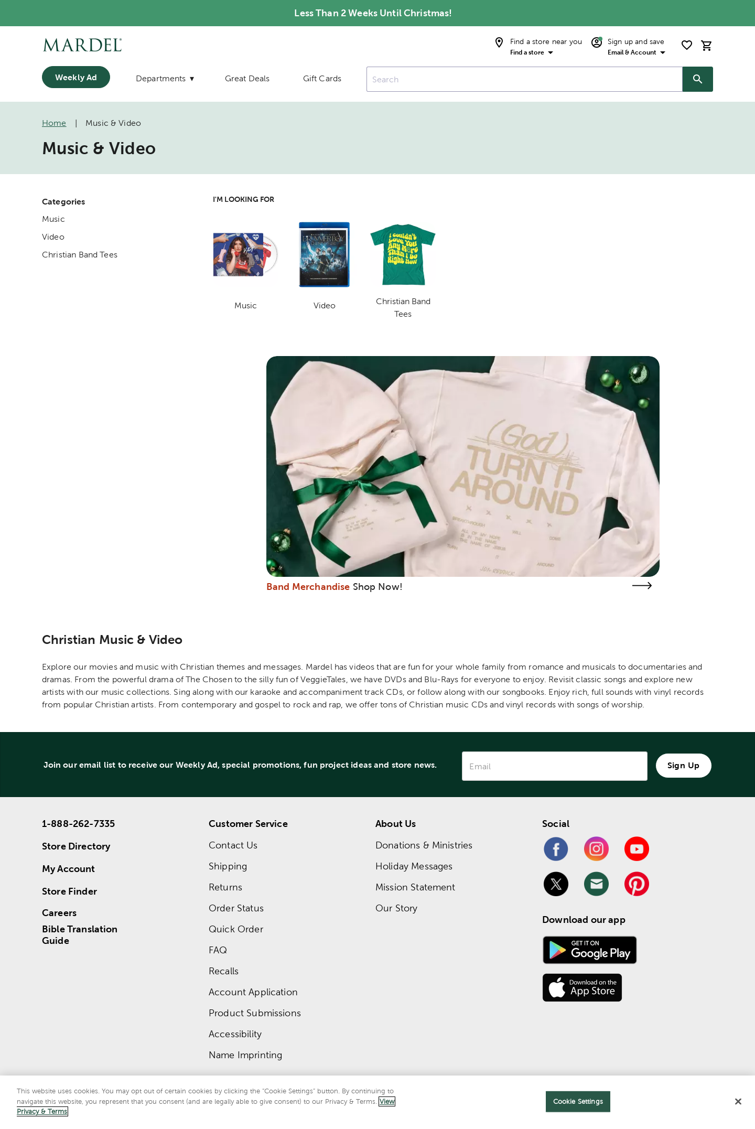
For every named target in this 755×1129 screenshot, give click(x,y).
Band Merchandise (308, 586)
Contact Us (233, 845)
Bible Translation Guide (80, 935)
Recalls (224, 970)
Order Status (236, 907)
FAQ (218, 949)
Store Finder (69, 891)
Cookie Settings (578, 1101)
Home (54, 123)
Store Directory (76, 846)
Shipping (228, 866)
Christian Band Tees (79, 254)
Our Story (396, 907)
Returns (225, 887)
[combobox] (524, 79)
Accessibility (235, 1033)
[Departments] (164, 81)
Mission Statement (415, 887)
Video (53, 236)
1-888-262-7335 (78, 823)
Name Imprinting (245, 1054)
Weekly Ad (76, 77)
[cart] (706, 45)
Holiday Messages (413, 866)
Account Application (253, 991)
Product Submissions (255, 1012)
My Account (68, 868)
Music (53, 218)
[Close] (738, 1101)
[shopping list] (687, 45)
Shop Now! (378, 586)
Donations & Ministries (423, 845)
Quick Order (236, 928)
